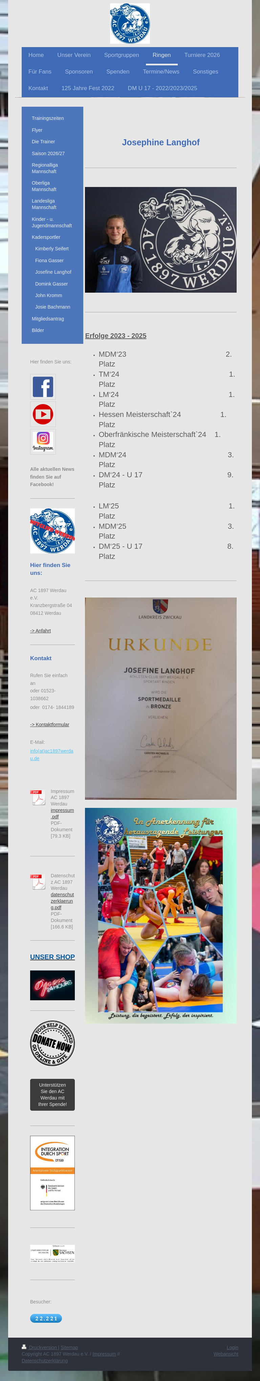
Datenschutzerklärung (45, 1360)
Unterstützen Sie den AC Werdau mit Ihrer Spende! (52, 1094)
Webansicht (226, 1354)
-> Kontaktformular (49, 724)
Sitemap (69, 1347)
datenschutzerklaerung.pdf (62, 901)
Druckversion (40, 1347)
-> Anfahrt (40, 630)
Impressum (104, 1354)
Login (232, 1347)
